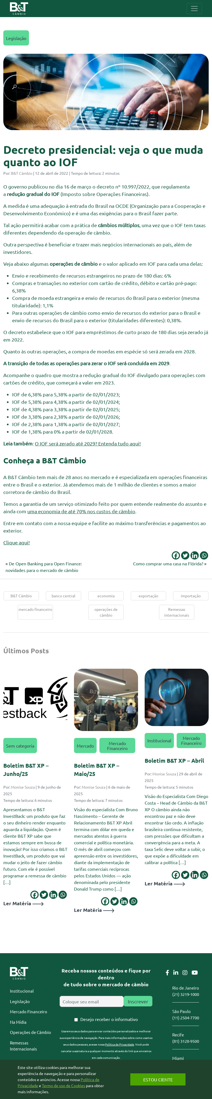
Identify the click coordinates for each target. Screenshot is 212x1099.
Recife (178, 1034)
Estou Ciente (158, 1079)
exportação (148, 595)
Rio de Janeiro (185, 987)
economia (106, 595)
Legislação (16, 38)
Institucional (159, 740)
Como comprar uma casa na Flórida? (168, 563)
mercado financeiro (35, 609)
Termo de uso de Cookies (63, 1085)
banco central (63, 595)
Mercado (85, 745)
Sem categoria (20, 745)
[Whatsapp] (204, 555)
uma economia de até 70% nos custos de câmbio (81, 511)
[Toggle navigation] (194, 8)
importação (191, 595)
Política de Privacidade (119, 1044)
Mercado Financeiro (117, 745)
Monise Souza (23, 786)
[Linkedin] (194, 555)
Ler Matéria (23, 903)
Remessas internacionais (176, 612)
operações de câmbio (106, 612)
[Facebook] (176, 555)
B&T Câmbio (21, 173)
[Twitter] (185, 555)
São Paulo (181, 1011)
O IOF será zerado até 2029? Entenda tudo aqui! (88, 443)
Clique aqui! (16, 542)
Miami (178, 1058)
